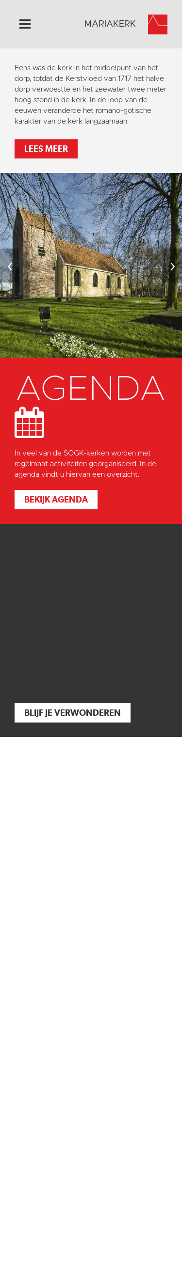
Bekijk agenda (56, 499)
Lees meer (46, 148)
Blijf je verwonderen (72, 712)
